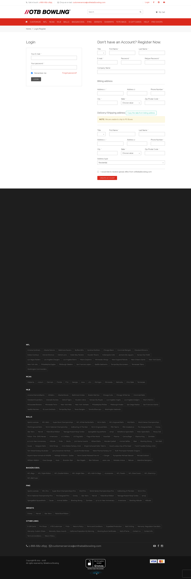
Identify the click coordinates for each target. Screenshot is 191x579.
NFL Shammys (149, 473)
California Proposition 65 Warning (82, 531)
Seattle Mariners (33, 409)
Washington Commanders (37, 369)
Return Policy (50, 536)
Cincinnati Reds (139, 395)
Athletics (51, 395)
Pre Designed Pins (62, 496)
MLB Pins (82, 491)
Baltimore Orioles (78, 395)
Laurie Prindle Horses (81, 451)
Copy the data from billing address (141, 113)
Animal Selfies (124, 441)
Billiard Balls (96, 441)
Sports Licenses (33, 422)
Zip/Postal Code (152, 99)
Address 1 (101, 89)
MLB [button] (59, 22)
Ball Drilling (129, 526)
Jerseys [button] (98, 22)
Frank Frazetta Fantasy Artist (145, 446)
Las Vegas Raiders (33, 360)
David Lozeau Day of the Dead (120, 446)
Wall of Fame (124, 531)
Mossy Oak (157, 432)
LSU (89, 382)
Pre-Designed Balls (145, 427)
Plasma (116, 436)
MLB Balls (131, 422)
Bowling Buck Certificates (107, 531)
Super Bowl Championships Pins (64, 491)
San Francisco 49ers (83, 364)
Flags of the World (93, 436)
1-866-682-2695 (36, 545)
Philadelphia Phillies (99, 404)
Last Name (143, 49)
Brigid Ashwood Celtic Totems (95, 446)
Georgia (75, 382)
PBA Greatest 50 (128, 427)
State (123, 99)
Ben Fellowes (94, 460)
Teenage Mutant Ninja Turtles (73, 432)
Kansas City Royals (96, 400)
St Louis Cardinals (49, 409)
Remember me (40, 73)
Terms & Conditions (34, 536)
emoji (112, 432)
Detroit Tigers (67, 400)
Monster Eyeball (110, 441)
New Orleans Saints (138, 360)
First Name (114, 49)
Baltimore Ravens (64, 350)
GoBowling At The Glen (79, 427)
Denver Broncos (48, 355)
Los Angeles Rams (70, 360)
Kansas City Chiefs (143, 355)
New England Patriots (120, 360)
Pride (61, 441)
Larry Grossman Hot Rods (61, 451)
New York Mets (66, 404)
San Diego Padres (133, 404)
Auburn (40, 382)
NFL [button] (45, 22)
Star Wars (30, 432)
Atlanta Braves (63, 395)
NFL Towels (121, 473)
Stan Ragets (81, 460)
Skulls (68, 441)
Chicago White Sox (123, 395)
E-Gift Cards (31, 526)
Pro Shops (43, 526)
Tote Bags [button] (121, 22)
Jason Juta (106, 460)
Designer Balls (40, 446)
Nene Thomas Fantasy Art (102, 451)
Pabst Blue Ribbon (53, 432)
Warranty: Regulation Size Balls (149, 526)
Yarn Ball (158, 441)
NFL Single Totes (78, 473)
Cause (29, 446)
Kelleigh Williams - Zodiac (64, 455)
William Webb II (33, 460)
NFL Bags (30, 473)
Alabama (30, 382)
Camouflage (127, 436)
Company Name (103, 68)
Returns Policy (78, 526)
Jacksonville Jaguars (126, 355)
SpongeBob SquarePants (97, 432)
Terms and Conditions (95, 526)
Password (125, 58)
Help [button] (146, 22)
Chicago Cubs (108, 395)
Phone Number (157, 89)
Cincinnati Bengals (124, 350)
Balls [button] (66, 22)
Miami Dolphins (86, 360)
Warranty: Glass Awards (57, 531)
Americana (53, 436)
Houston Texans (93, 355)
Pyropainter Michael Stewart (123, 455)
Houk (57, 460)
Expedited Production (114, 526)
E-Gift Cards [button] (135, 22)
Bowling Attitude (135, 500)
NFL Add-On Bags (94, 473)
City (99, 99)
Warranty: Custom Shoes (36, 531)
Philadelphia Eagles (48, 364)
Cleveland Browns (141, 350)
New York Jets (32, 364)
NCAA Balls (101, 422)
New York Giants (155, 360)
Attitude (52, 441)
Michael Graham (143, 455)
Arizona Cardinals (33, 350)
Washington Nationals (113, 409)
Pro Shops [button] (156, 22)
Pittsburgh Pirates (116, 404)
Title (99, 49)
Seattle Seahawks (101, 364)
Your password (37, 63)
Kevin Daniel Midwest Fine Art (88, 455)
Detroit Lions (62, 355)
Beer (135, 441)
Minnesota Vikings (101, 360)
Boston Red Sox (94, 395)
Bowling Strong (146, 441)
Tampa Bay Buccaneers (119, 364)
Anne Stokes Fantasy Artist (71, 446)
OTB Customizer (56, 526)
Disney (157, 427)
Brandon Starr (68, 460)
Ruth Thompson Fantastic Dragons (127, 451)
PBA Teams (115, 427)
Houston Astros (80, 400)
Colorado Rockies (52, 400)
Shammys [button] (109, 22)
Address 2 (131, 89)
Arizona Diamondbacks (35, 395)
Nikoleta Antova (119, 460)
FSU (67, 382)
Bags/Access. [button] (78, 22)
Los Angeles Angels (113, 400)
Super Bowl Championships (63, 422)
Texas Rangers (80, 409)
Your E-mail (36, 54)
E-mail (100, 58)
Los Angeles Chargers (52, 360)
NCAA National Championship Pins (40, 496)
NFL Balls (45, 422)
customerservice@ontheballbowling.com (75, 545)
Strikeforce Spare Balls (125, 432)
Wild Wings (53, 446)
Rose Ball (106, 436)
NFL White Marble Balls (85, 422)
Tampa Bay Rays (65, 409)
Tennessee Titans (138, 364)
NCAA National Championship (56, 427)
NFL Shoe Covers (135, 473)
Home (28, 29)
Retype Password (152, 58)
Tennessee (141, 382)
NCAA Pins (142, 491)
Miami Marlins (148, 400)
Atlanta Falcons (49, 350)
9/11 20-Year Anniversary (36, 441)
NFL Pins (45, 491)
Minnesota (108, 382)
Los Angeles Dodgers (132, 400)
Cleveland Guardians (35, 400)
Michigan (98, 382)
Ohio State (130, 382)
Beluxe (131, 460)
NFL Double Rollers (61, 473)
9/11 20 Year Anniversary (105, 500)
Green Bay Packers (77, 355)
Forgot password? (69, 73)
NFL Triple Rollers (44, 473)
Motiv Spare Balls (143, 432)
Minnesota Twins (51, 404)
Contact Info (148, 531)
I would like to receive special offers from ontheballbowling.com (126, 172)
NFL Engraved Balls (116, 422)
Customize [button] (35, 22)
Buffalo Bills (79, 350)
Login (147, 2)
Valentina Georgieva (144, 460)
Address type (102, 159)
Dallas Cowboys (33, 355)
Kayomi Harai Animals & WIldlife (39, 455)
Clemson (50, 382)
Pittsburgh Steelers (66, 364)
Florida (59, 382)
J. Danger (106, 455)
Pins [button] (89, 22)
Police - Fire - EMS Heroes (36, 436)
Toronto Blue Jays (95, 409)
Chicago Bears (109, 350)
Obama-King (140, 436)
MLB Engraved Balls (34, 427)
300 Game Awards (81, 441)
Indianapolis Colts (108, 355)
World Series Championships (148, 422)
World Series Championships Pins (102, 491)
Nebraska (119, 382)
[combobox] (101, 53)
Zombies (151, 436)
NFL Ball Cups (32, 478)
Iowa (83, 382)
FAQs (67, 526)
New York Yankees (82, 404)
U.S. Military (65, 436)
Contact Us (137, 531)
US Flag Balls (78, 436)
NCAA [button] (51, 22)
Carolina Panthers (93, 350)
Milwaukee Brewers (34, 404)
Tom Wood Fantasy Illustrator (37, 451)
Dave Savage (47, 460)
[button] (26, 22)
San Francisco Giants (150, 404)
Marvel (40, 432)
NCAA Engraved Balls (99, 427)
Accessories (109, 473)
